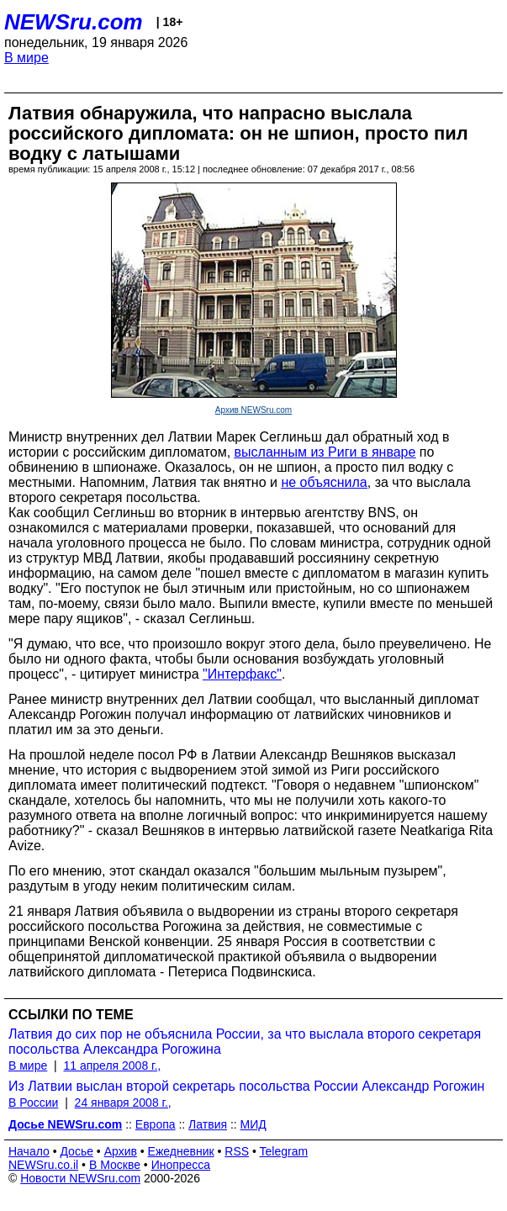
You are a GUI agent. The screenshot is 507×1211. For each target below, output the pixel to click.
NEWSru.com (73, 21)
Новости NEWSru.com (80, 1178)
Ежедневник (181, 1151)
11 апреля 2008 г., (112, 1065)
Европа (155, 1124)
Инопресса (181, 1164)
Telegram (284, 1151)
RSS (236, 1151)
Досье (76, 1151)
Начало (29, 1151)
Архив (120, 1151)
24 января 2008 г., (123, 1102)
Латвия (207, 1124)
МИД (253, 1124)
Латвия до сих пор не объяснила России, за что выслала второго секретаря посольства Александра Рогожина (244, 1041)
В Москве (114, 1164)
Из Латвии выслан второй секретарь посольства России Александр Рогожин (246, 1086)
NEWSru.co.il (43, 1164)
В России (33, 1102)
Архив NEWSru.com (253, 410)
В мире (26, 57)
